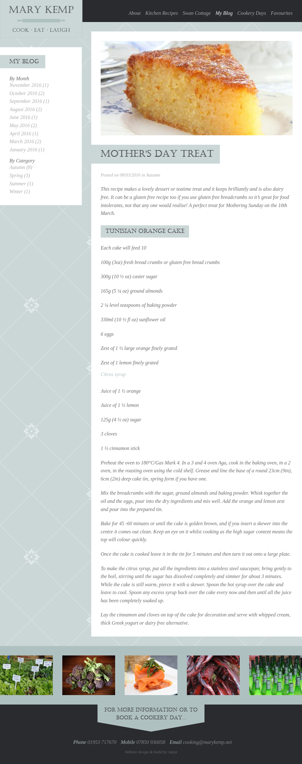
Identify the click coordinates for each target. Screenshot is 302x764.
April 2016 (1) (23, 133)
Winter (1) (19, 191)
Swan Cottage (197, 13)
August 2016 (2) (25, 109)
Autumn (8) (20, 167)
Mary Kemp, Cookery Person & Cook (41, 19)
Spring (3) (19, 175)
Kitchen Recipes (161, 13)
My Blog (224, 13)
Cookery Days (252, 13)
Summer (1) (21, 183)
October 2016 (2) (26, 93)
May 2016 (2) (23, 125)
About (135, 13)
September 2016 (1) (29, 101)
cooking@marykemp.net (207, 742)
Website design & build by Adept (151, 752)
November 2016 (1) (28, 85)
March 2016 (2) (25, 141)
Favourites (282, 13)
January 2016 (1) (26, 149)
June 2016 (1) (23, 117)
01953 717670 (101, 742)
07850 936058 (150, 742)
